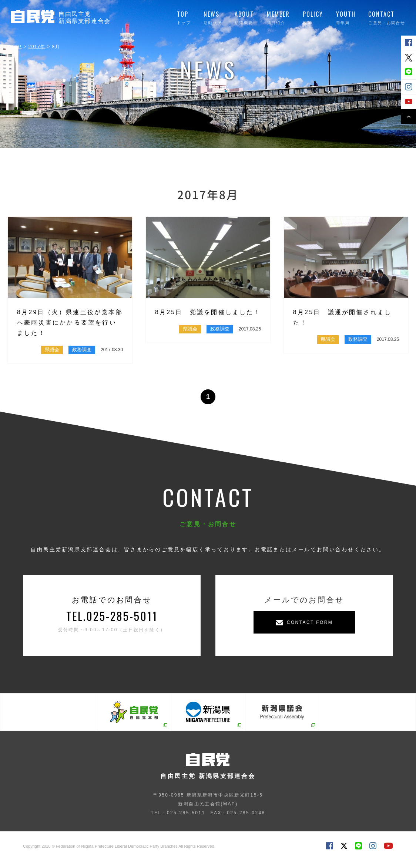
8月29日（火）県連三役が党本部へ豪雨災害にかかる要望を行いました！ (70, 322)
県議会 (52, 349)
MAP (229, 804)
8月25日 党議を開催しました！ (208, 312)
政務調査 (81, 349)
